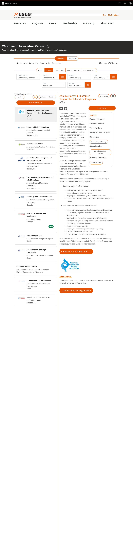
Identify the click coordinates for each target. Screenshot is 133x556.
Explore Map (59, 66)
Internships (33, 59)
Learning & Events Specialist (38, 293)
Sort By (19, 93)
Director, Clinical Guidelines (37, 123)
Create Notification (47, 93)
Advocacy (88, 19)
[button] (10, 3)
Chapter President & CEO (26, 262)
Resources (20, 19)
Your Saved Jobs (89, 66)
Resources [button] (56, 59)
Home (19, 59)
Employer (72, 55)
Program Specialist (34, 232)
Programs (37, 19)
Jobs (25, 59)
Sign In (112, 59)
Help (103, 59)
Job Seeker (61, 55)
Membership (70, 19)
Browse (49, 66)
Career (53, 19)
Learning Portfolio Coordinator (39, 193)
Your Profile (45, 59)
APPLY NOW (102, 105)
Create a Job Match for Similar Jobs (77, 248)
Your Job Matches (73, 66)
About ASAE (107, 19)
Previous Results (35, 99)
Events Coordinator (34, 140)
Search (40, 66)
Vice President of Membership (38, 277)
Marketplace (113, 11)
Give (104, 11)
